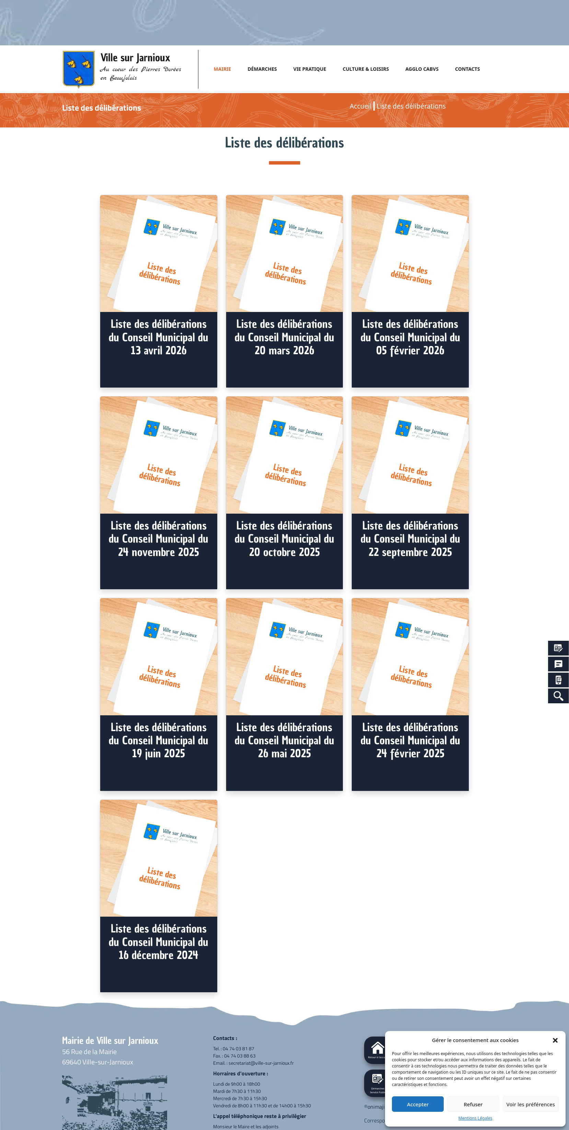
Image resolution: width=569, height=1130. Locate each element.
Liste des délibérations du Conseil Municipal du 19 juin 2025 (158, 740)
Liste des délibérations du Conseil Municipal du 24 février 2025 (410, 740)
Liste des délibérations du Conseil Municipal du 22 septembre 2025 (410, 539)
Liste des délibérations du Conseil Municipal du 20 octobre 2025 (284, 539)
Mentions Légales (475, 1118)
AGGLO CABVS (422, 69)
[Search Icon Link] (558, 696)
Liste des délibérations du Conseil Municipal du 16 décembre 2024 (158, 942)
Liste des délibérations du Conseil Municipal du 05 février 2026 (410, 337)
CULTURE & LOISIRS (365, 69)
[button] (555, 1040)
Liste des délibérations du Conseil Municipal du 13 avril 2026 (158, 337)
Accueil (360, 106)
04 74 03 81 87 (238, 1048)
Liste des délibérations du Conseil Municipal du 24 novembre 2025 (158, 539)
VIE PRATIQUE (309, 69)
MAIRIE (222, 69)
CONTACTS (467, 69)
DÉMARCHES (262, 69)
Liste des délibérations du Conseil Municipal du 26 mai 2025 (284, 740)
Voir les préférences (531, 1104)
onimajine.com (384, 1107)
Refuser (473, 1104)
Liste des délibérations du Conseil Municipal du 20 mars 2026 (284, 337)
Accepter (418, 1104)
